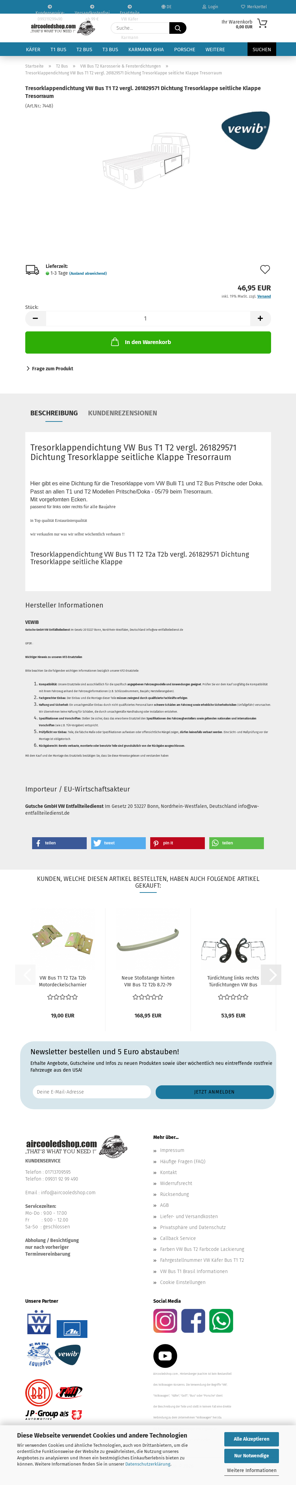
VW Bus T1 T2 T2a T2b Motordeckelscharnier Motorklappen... (62, 981)
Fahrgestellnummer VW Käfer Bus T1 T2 (202, 1260)
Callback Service (178, 1238)
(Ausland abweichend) (88, 273)
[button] (35, 318)
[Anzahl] (148, 318)
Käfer (33, 49)
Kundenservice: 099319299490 (50, 9)
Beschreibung (54, 413)
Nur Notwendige (251, 1456)
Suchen (262, 49)
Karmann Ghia (146, 49)
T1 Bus (58, 49)
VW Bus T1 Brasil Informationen (194, 1271)
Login (210, 6)
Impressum (172, 1150)
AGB (164, 1205)
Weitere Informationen (252, 1470)
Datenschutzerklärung (147, 1464)
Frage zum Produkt (52, 369)
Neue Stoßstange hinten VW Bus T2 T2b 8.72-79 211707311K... (148, 981)
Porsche (184, 49)
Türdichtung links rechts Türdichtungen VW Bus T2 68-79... (233, 981)
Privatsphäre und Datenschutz (193, 1227)
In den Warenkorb (140, 341)
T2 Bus (84, 49)
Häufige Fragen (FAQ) (183, 1162)
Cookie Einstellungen (183, 1282)
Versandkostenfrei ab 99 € (92, 9)
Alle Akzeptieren (251, 1439)
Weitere (215, 49)
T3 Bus (110, 49)
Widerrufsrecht (176, 1183)
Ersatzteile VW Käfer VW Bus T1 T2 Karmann (130, 9)
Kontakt (168, 1172)
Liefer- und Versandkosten (189, 1216)
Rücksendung (174, 1194)
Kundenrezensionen (122, 413)
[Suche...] (177, 28)
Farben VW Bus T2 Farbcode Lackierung (202, 1249)
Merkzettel (254, 6)
